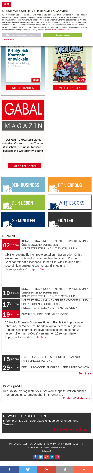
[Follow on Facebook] (35, 457)
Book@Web (13, 386)
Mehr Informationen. (60, 30)
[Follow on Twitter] (41, 457)
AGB (25, 444)
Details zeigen (9, 39)
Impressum (15, 444)
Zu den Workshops (75, 398)
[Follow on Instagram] (57, 457)
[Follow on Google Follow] (46, 457)
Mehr (43, 269)
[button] (9, 469)
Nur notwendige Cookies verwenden (21, 35)
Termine (84, 373)
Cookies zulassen (62, 35)
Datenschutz (37, 444)
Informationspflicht (59, 444)
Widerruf (78, 444)
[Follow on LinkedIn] (51, 457)
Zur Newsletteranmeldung (70, 429)
